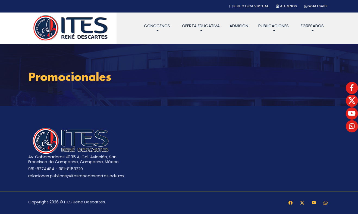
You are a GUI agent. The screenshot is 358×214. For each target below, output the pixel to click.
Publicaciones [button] (273, 26)
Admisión (239, 26)
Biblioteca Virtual (249, 6)
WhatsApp (316, 6)
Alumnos (286, 6)
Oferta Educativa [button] (201, 26)
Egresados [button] (312, 26)
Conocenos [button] (157, 26)
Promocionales (69, 77)
